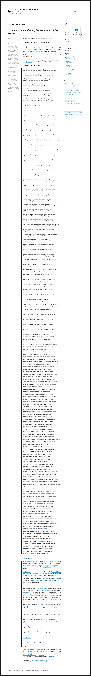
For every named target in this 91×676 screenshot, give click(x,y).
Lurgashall (37, 662)
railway (36, 481)
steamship (28, 481)
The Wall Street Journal (51, 561)
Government (69, 62)
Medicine (70, 69)
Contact (81, 11)
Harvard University (68, 103)
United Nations (34, 580)
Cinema (67, 52)
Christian (48, 503)
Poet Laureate (30, 651)
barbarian (35, 503)
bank (79, 83)
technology (70, 116)
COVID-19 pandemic (78, 85)
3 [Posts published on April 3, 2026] (76, 30)
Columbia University (29, 592)
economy (67, 92)
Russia (70, 114)
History (75, 103)
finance (80, 96)
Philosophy (70, 70)
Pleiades (9, 75)
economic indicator (69, 90)
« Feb (68, 41)
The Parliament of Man (45, 580)
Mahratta (32, 454)
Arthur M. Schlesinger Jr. (13, 44)
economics (76, 90)
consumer (71, 85)
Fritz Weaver (27, 594)
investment (78, 105)
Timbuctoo (26, 656)
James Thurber (26, 636)
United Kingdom (44, 660)
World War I (74, 121)
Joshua (45, 518)
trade (75, 116)
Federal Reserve (72, 94)
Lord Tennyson (26, 571)
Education (69, 61)
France (66, 99)
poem (50, 47)
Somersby (36, 660)
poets (40, 653)
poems (48, 46)
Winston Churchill (47, 565)
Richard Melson (11, 38)
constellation (15, 51)
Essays (9, 41)
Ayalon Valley (10, 46)
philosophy (75, 112)
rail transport (14, 78)
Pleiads (36, 89)
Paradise (52, 466)
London (38, 351)
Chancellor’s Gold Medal (29, 654)
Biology (69, 66)
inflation (66, 105)
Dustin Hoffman (42, 590)
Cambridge (41, 654)
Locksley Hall (56, 47)
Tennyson (36, 47)
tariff (66, 116)
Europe (34, 528)
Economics (69, 60)
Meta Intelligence (25, 9)
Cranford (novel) (11, 52)
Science (68, 65)
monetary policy (68, 112)
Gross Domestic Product (70, 101)
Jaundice (13, 63)
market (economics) (69, 110)
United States (76, 118)
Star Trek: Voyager (39, 604)
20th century (73, 83)
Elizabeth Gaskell (27, 641)
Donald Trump (73, 88)
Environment (71, 68)
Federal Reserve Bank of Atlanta (71, 96)
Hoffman (41, 597)
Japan (66, 107)
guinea (35, 329)
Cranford (51, 641)
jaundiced (51, 396)
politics (66, 114)
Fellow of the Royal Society (13, 59)
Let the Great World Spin (13, 64)
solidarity (38, 51)
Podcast (68, 53)
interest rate (72, 105)
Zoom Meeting (70, 74)
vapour (38, 326)
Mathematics (70, 64)
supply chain (80, 114)
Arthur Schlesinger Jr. (34, 561)
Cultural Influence (27, 558)
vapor (13, 89)
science (74, 114)
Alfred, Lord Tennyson (28, 649)
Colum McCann (48, 614)
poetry (13, 76)
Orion (33, 85)
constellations (29, 464)
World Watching (69, 58)
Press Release (69, 56)
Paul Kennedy (56, 578)
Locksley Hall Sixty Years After (47, 595)
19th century (67, 83)
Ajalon (54, 518)
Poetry (12, 41)
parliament (10, 74)
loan (69, 107)
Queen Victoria (46, 651)
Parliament (34, 49)
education (72, 92)
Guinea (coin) (16, 60)
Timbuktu (50, 656)
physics (80, 112)
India (79, 103)
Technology (70, 71)
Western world (68, 121)
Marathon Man (44, 588)
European (45, 469)
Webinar (69, 73)
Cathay (45, 528)
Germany (71, 99)
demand (66, 88)
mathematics (77, 110)
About (75, 11)
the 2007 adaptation (34, 642)
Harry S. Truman (47, 567)
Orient (36, 451)
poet (32, 47)
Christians (13, 48)
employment (78, 92)
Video (67, 57)
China (66, 85)
